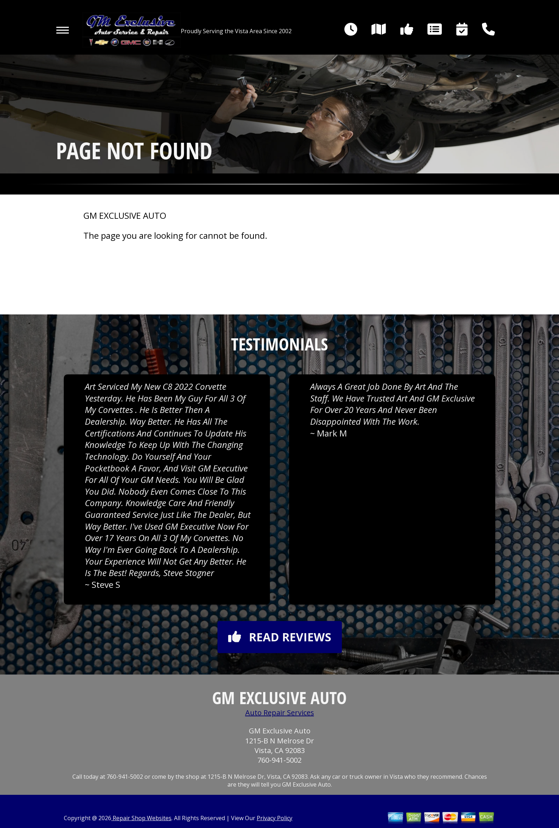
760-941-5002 (279, 760)
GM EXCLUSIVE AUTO (124, 215)
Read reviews (279, 637)
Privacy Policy (274, 818)
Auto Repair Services (279, 712)
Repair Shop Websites (141, 818)
